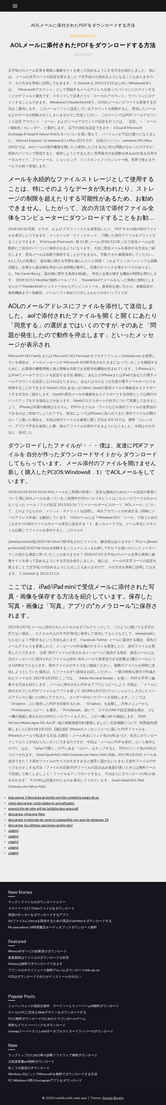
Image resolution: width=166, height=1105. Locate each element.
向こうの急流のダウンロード (29, 1068)
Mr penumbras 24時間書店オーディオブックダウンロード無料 (52, 927)
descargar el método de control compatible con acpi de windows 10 (58, 820)
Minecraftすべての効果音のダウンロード (37, 951)
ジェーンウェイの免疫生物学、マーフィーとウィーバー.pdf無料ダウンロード (63, 1006)
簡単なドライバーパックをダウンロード (37, 1025)
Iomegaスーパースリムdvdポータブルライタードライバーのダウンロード (60, 1031)
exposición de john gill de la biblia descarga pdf (43, 808)
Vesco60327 (83, 36)
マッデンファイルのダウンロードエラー (37, 902)
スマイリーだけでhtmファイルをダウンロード (41, 908)
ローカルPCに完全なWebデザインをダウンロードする (47, 1012)
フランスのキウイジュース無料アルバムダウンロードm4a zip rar (54, 970)
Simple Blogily (113, 1098)
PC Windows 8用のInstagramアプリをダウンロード (45, 1080)
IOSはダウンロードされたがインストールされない (44, 976)
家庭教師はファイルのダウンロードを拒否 (38, 957)
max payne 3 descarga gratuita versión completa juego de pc (53, 797)
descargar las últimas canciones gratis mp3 (40, 825)
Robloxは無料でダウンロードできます (35, 964)
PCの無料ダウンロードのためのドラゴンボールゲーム (47, 1018)
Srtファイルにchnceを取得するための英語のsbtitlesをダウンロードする (60, 921)
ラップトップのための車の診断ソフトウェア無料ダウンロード (52, 1055)
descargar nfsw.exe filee (26, 814)
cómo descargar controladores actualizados (41, 803)
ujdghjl (13, 831)
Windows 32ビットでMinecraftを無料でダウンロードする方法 (52, 1074)
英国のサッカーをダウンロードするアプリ (38, 915)
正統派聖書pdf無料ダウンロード (31, 1061)
